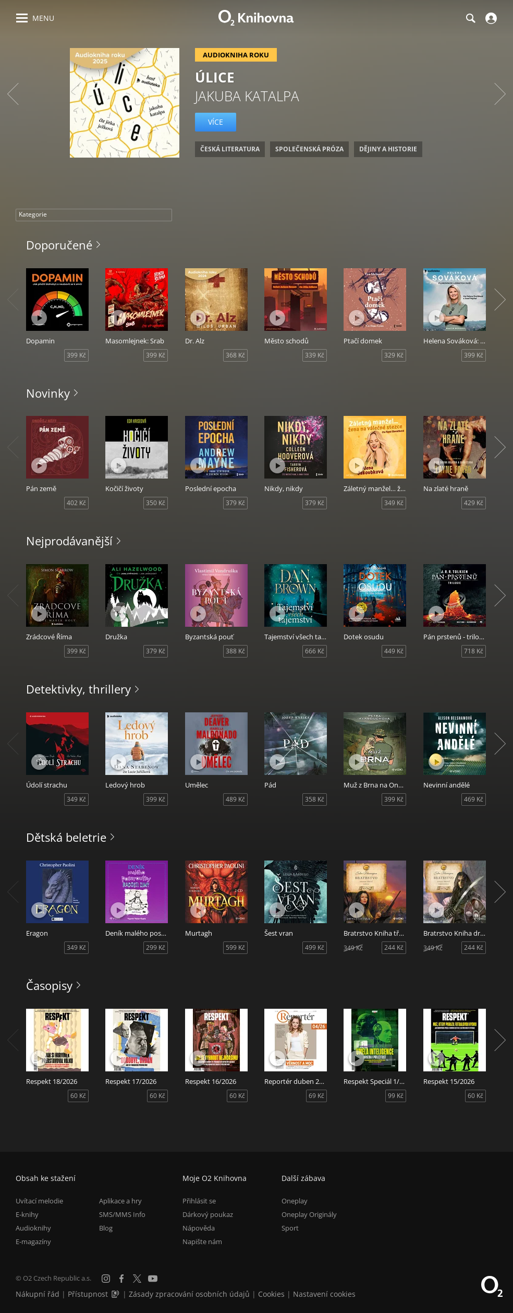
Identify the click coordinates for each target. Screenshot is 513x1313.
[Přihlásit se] (490, 18)
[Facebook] (121, 1278)
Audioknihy (33, 1228)
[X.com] (137, 1278)
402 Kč (76, 502)
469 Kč (473, 799)
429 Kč (473, 502)
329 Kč (394, 355)
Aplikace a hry (120, 1200)
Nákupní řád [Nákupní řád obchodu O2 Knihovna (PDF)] (37, 1294)
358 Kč (314, 799)
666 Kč (314, 651)
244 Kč (394, 947)
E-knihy (27, 1214)
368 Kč (235, 355)
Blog (106, 1228)
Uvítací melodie (39, 1200)
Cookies (271, 1294)
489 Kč (235, 799)
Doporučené (59, 245)
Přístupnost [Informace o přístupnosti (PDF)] (88, 1294)
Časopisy (49, 985)
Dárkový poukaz (207, 1214)
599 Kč (235, 947)
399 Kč (76, 355)
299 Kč (155, 947)
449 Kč (394, 651)
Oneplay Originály (309, 1214)
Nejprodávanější (69, 540)
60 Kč (78, 1095)
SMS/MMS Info (122, 1214)
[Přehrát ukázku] (39, 318)
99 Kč (396, 1095)
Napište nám (202, 1241)
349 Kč (394, 502)
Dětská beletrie (66, 837)
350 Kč (155, 502)
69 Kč (316, 1095)
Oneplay (295, 1200)
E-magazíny (33, 1241)
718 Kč (473, 651)
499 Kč (314, 947)
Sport (290, 1228)
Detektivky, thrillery (78, 689)
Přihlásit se (199, 1200)
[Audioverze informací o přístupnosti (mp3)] (116, 1294)
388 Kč (235, 651)
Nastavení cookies (324, 1294)
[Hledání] (470, 18)
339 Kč (314, 355)
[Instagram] (106, 1278)
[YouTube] (153, 1278)
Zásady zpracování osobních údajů (189, 1294)
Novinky (48, 393)
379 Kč (235, 502)
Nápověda (198, 1228)
